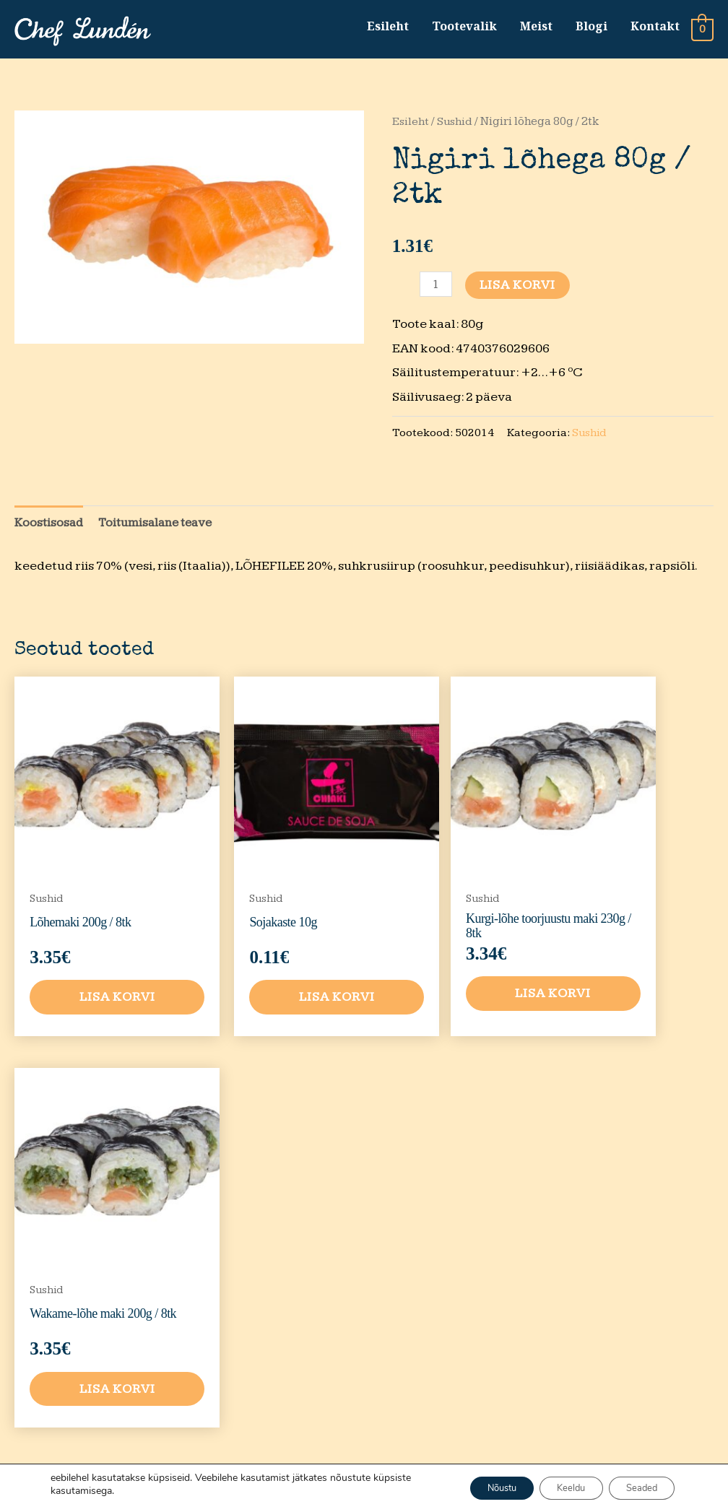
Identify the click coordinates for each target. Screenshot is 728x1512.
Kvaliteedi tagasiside (522, 1349)
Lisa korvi (519, 288)
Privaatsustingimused (538, 1231)
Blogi (591, 28)
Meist (535, 28)
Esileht (387, 28)
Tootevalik (463, 28)
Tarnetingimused (538, 1302)
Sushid (456, 125)
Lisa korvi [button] (96, 964)
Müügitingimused (538, 1266)
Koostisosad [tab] (50, 527)
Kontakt (654, 28)
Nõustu (474, 1488)
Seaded (636, 1488)
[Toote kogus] (437, 287)
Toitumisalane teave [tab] (162, 527)
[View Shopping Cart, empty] (702, 30)
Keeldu (555, 1488)
